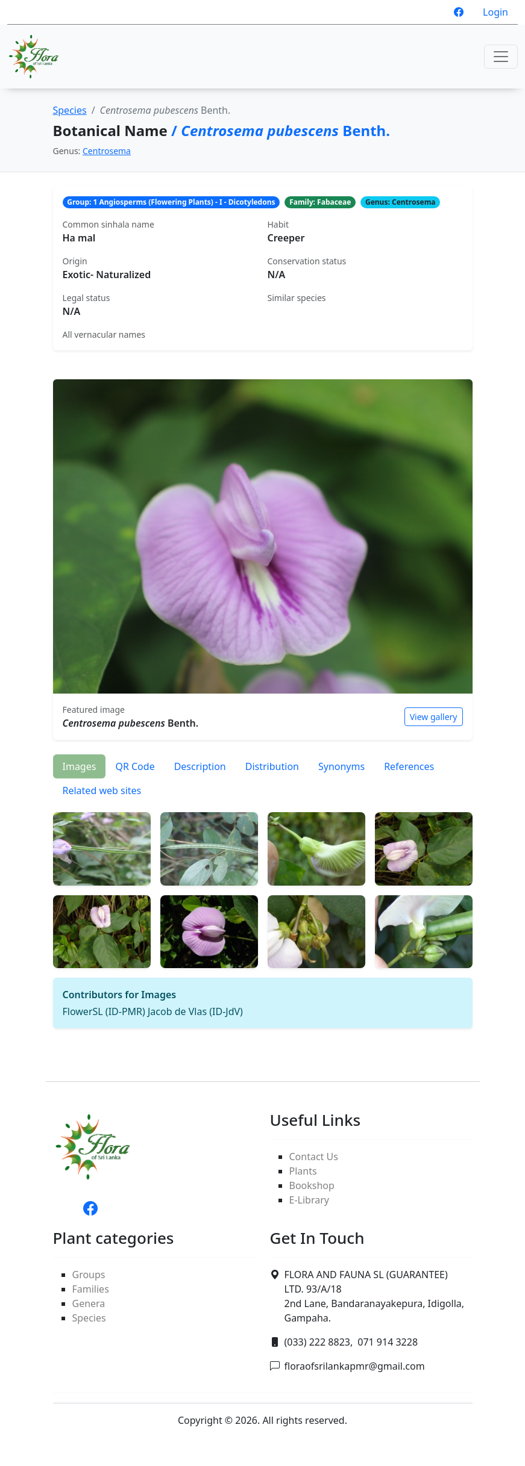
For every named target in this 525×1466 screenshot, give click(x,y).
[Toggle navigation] (501, 57)
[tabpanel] (263, 915)
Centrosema (107, 151)
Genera (88, 1303)
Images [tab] (79, 766)
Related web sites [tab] (102, 790)
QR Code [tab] (134, 766)
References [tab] (409, 766)
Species (70, 110)
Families (90, 1289)
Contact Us (313, 1156)
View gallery (433, 716)
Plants (303, 1171)
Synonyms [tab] (341, 766)
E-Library (309, 1200)
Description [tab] (200, 766)
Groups (88, 1274)
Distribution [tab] (272, 766)
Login (495, 12)
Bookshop (312, 1185)
